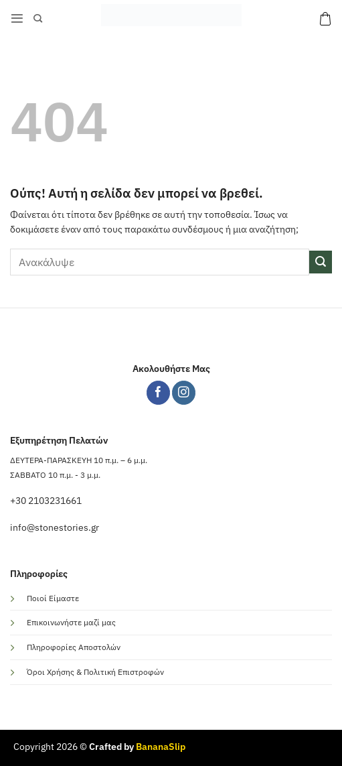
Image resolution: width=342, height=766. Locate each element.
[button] (17, 18)
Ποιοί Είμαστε (53, 597)
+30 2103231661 (46, 501)
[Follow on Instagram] (183, 392)
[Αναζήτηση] (37, 19)
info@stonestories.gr (54, 527)
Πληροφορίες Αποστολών (73, 646)
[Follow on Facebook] (158, 392)
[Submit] (320, 262)
